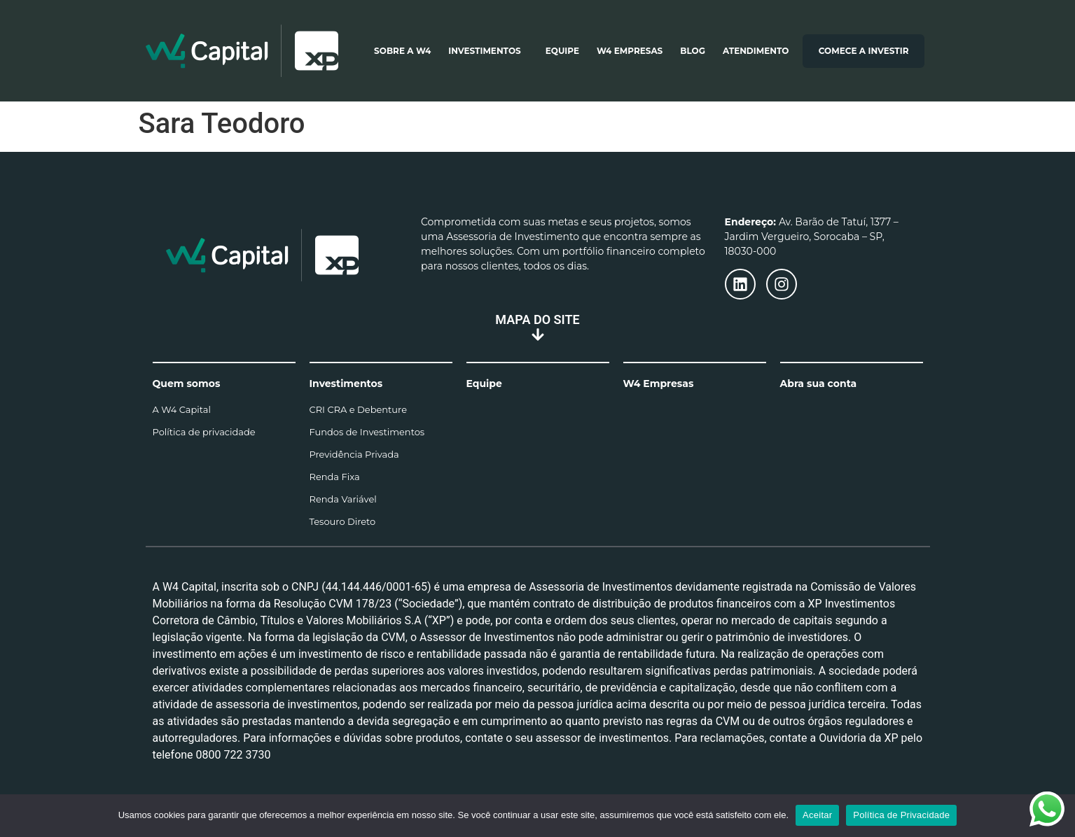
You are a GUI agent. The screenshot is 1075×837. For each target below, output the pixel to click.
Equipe (562, 50)
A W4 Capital (182, 409)
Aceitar (817, 815)
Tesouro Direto (343, 521)
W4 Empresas (630, 50)
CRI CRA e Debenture (359, 409)
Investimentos (487, 51)
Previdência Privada (354, 454)
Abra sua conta (818, 383)
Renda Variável (343, 499)
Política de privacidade (204, 431)
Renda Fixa (335, 476)
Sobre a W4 (402, 50)
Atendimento (756, 50)
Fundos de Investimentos (367, 431)
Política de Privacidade (901, 815)
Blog (692, 50)
